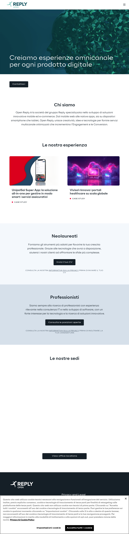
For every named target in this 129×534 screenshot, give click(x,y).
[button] (18, 84)
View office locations (64, 456)
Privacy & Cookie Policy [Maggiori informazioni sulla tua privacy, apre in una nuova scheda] (22, 520)
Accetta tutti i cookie (79, 528)
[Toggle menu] (124, 4)
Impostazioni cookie (49, 528)
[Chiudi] (126, 498)
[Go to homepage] (20, 4)
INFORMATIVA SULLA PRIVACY (64, 270)
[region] (64, 514)
